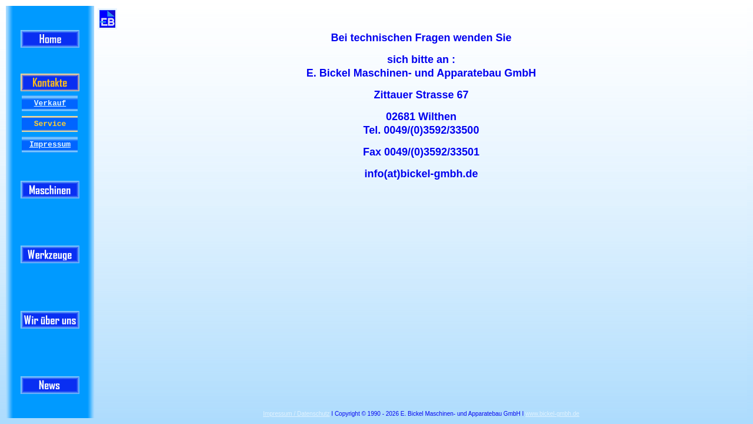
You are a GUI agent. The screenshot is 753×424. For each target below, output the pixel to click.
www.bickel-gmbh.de (552, 413)
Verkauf (50, 103)
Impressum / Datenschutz (296, 413)
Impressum (50, 144)
